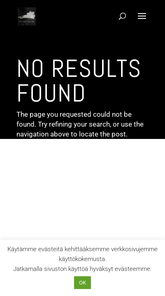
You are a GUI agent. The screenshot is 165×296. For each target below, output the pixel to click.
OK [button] (82, 283)
